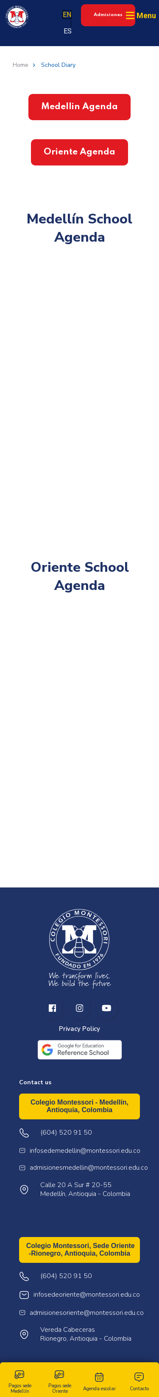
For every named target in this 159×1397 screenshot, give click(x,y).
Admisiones (108, 14)
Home (20, 65)
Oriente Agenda (79, 152)
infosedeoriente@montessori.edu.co (86, 1294)
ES (68, 31)
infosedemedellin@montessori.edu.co (85, 1150)
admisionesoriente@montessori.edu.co (87, 1313)
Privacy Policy (79, 1029)
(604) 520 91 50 (66, 1276)
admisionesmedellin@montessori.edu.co (89, 1167)
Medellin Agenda (79, 106)
